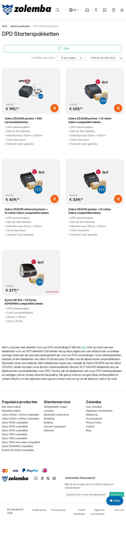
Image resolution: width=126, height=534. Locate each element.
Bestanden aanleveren (56, 414)
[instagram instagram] (54, 478)
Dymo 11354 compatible (14, 438)
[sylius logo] (26, 9)
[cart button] (113, 10)
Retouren (49, 430)
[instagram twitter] (48, 478)
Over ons (119, 510)
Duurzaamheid (94, 418)
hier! (84, 347)
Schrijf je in (117, 494)
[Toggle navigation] (122, 10)
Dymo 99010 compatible (15, 422)
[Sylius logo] (15, 479)
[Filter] (63, 49)
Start (4, 26)
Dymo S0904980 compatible (17, 446)
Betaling (48, 422)
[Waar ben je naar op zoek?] (57, 10)
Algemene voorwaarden (99, 410)
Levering (48, 410)
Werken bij (92, 414)
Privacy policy (58, 510)
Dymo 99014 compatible (15, 430)
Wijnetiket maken (11, 410)
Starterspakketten (20, 26)
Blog (88, 430)
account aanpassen (55, 426)
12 (68, 57)
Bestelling (49, 418)
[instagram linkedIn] (35, 478)
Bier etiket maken (11, 406)
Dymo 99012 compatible (15, 426)
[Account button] (96, 10)
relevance (103, 57)
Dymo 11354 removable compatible (21, 442)
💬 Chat (115, 500)
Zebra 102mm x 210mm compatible (20, 418)
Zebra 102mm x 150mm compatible (20, 414)
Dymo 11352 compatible (14, 434)
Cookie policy (39, 510)
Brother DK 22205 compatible (18, 450)
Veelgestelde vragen (55, 406)
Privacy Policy (93, 422)
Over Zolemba (94, 406)
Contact (90, 426)
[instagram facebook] (42, 478)
